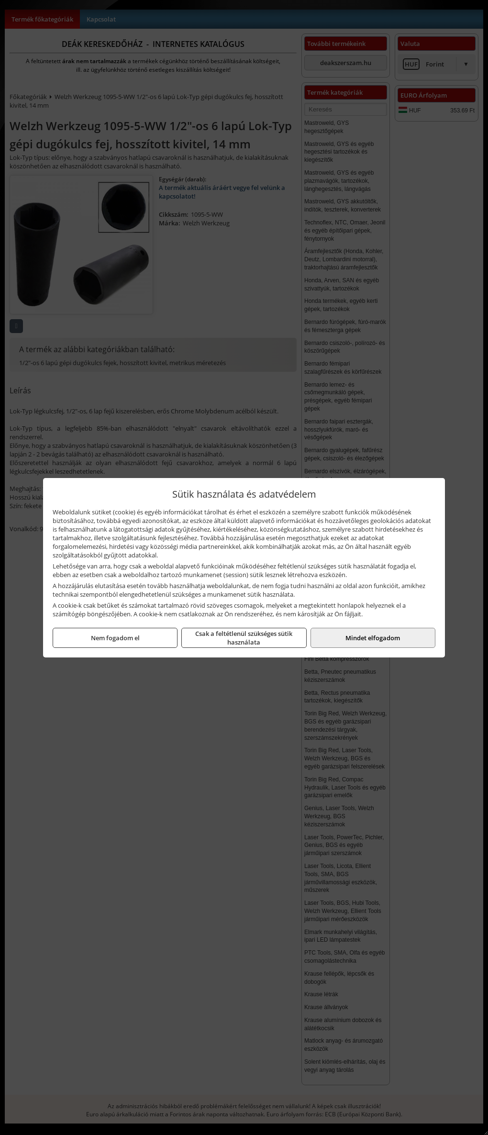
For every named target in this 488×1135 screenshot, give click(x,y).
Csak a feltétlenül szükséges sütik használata (243, 637)
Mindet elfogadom (372, 638)
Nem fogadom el (115, 638)
